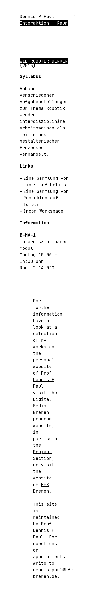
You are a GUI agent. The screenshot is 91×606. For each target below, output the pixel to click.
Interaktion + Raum (44, 23)
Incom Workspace (43, 211)
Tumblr (31, 204)
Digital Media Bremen (42, 405)
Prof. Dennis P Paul (43, 379)
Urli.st (59, 185)
